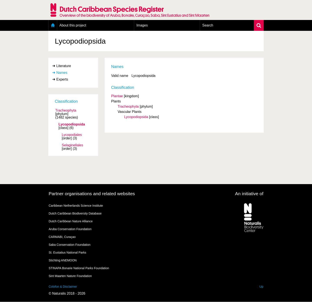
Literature (63, 66)
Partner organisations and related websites (92, 193)
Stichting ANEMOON (63, 260)
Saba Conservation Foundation (70, 244)
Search (207, 25)
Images (142, 25)
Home (53, 25)
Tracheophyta (65, 110)
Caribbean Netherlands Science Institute (76, 205)
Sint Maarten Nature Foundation (70, 276)
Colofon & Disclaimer (63, 286)
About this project (72, 25)
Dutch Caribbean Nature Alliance (71, 221)
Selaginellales (72, 145)
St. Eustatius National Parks (67, 252)
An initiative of (249, 193)
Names (61, 72)
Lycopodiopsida (71, 124)
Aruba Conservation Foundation (70, 229)
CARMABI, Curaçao (62, 237)
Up (261, 286)
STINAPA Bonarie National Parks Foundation (79, 268)
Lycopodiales (72, 135)
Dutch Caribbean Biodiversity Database (75, 213)
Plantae (117, 96)
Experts (62, 79)
